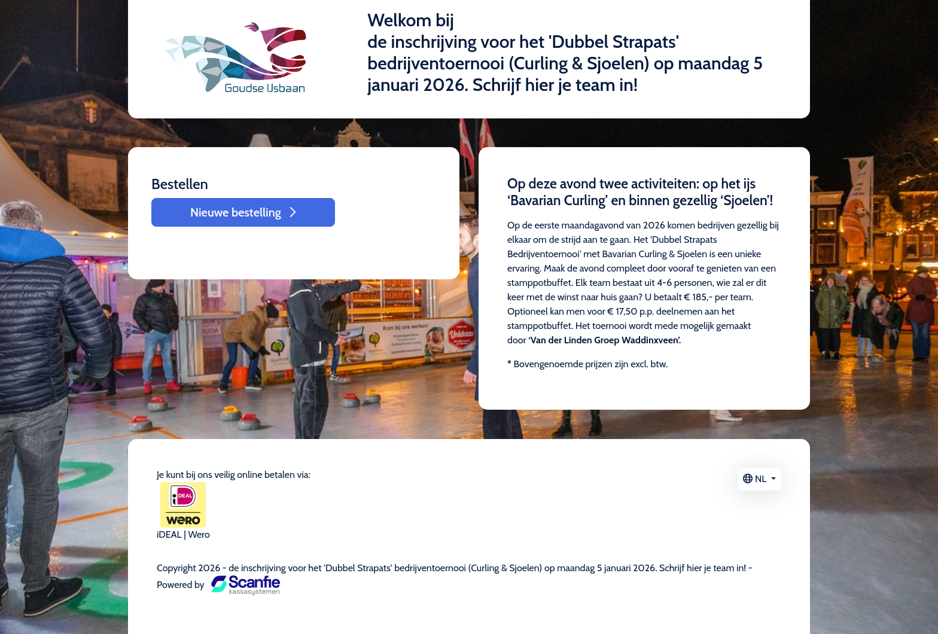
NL (755, 478)
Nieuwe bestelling (243, 212)
